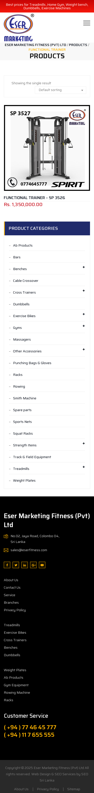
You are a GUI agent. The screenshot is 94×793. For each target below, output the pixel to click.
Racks (18, 374)
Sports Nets (22, 421)
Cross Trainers (24, 292)
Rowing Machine (17, 692)
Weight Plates (24, 480)
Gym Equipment (16, 685)
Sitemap (73, 789)
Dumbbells (21, 304)
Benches (20, 269)
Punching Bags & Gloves (32, 363)
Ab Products (23, 245)
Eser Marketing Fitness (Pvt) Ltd (59, 767)
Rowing (19, 386)
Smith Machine (24, 398)
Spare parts (22, 410)
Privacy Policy (15, 610)
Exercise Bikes (24, 316)
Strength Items (25, 445)
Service (9, 595)
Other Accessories (27, 351)
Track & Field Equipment (32, 457)
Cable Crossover (25, 280)
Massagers (22, 339)
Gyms (17, 327)
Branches (11, 602)
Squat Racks (23, 433)
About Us (11, 580)
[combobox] (60, 90)
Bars (17, 257)
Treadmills (21, 468)
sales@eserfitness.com (29, 550)
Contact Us (12, 587)
